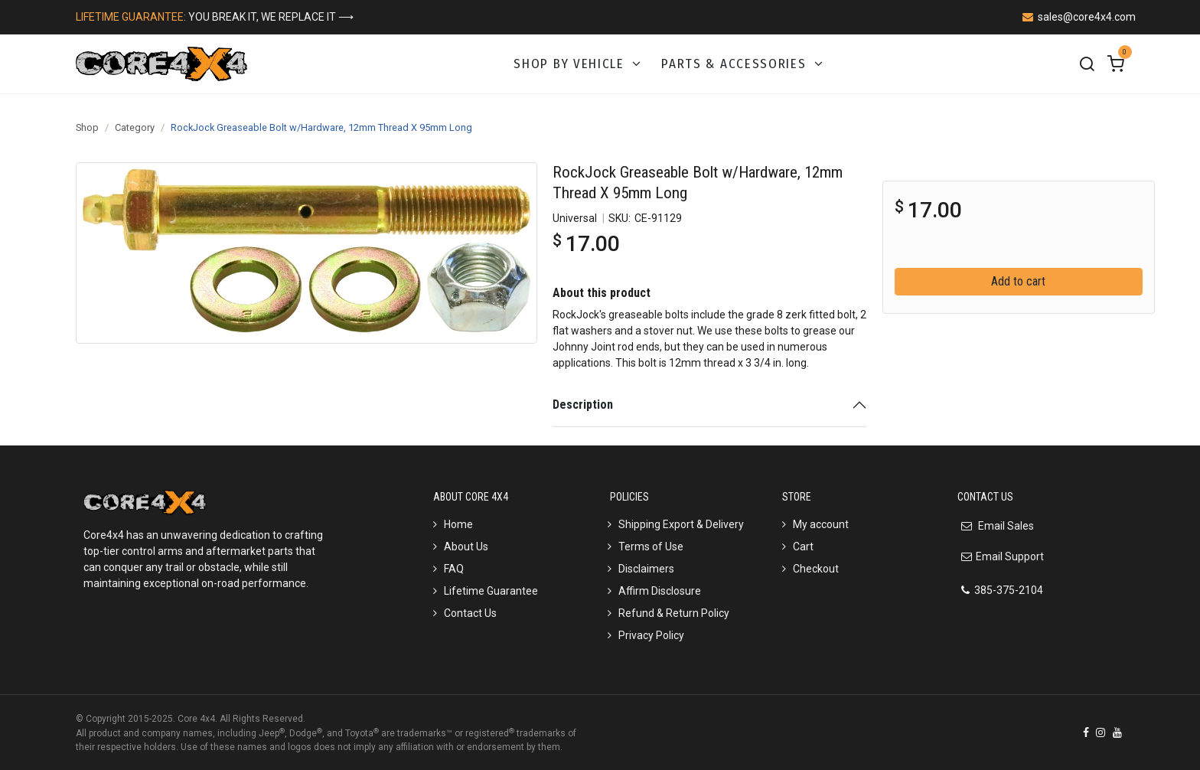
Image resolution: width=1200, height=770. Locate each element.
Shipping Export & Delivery (681, 524)
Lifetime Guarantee (491, 591)
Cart (803, 546)
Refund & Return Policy (673, 613)
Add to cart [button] (1018, 281)
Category (135, 127)
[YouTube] (1117, 732)
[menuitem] (578, 63)
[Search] (1086, 64)
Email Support (1010, 556)
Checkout (816, 569)
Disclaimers (646, 569)
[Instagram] (1100, 732)
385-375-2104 (1008, 590)
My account (821, 524)
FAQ (454, 569)
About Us (466, 546)
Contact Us (470, 613)
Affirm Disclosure (659, 591)
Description (583, 404)
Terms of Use (650, 546)
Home (458, 524)
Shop (87, 127)
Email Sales (1005, 526)
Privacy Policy (651, 635)
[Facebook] (1086, 732)
